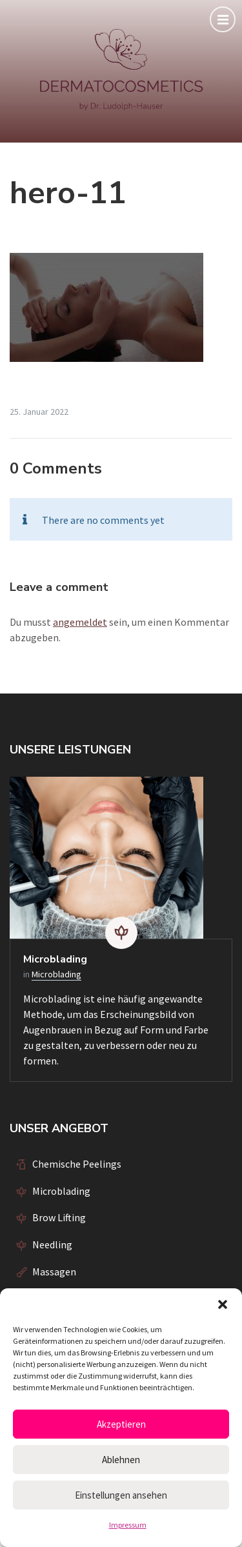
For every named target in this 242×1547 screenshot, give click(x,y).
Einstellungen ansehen (121, 1495)
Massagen (54, 1271)
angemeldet (80, 621)
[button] (222, 1304)
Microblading (55, 959)
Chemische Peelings (76, 1163)
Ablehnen (121, 1459)
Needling (52, 1244)
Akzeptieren (121, 1424)
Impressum (127, 1525)
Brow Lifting (59, 1217)
